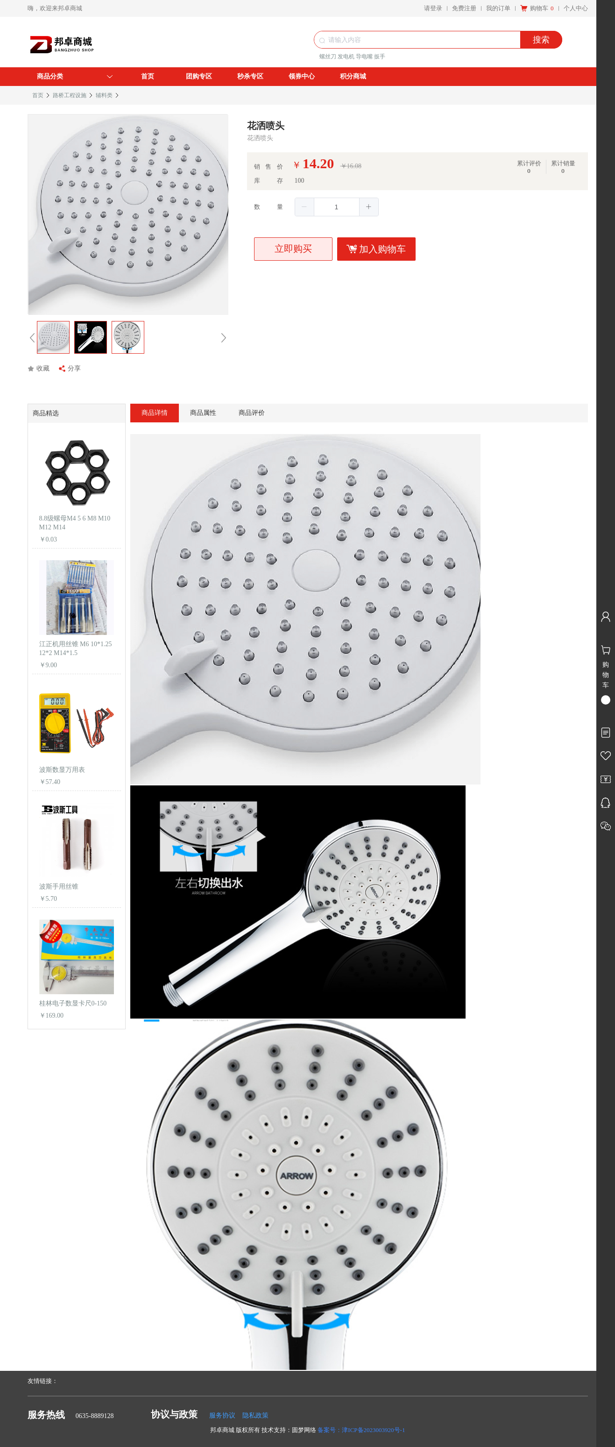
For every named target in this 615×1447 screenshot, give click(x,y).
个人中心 (576, 8)
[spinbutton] (337, 207)
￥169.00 (51, 1015)
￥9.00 (48, 665)
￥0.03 (48, 539)
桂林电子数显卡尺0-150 (73, 1003)
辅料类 (104, 95)
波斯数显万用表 (62, 769)
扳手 (379, 56)
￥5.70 (48, 898)
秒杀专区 (250, 76)
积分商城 (353, 76)
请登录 (433, 8)
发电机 (346, 56)
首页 (147, 76)
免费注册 (464, 8)
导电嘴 (364, 56)
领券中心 (302, 76)
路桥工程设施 (69, 95)
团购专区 (199, 76)
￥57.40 (50, 781)
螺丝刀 (327, 56)
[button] (304, 207)
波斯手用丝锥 (58, 886)
